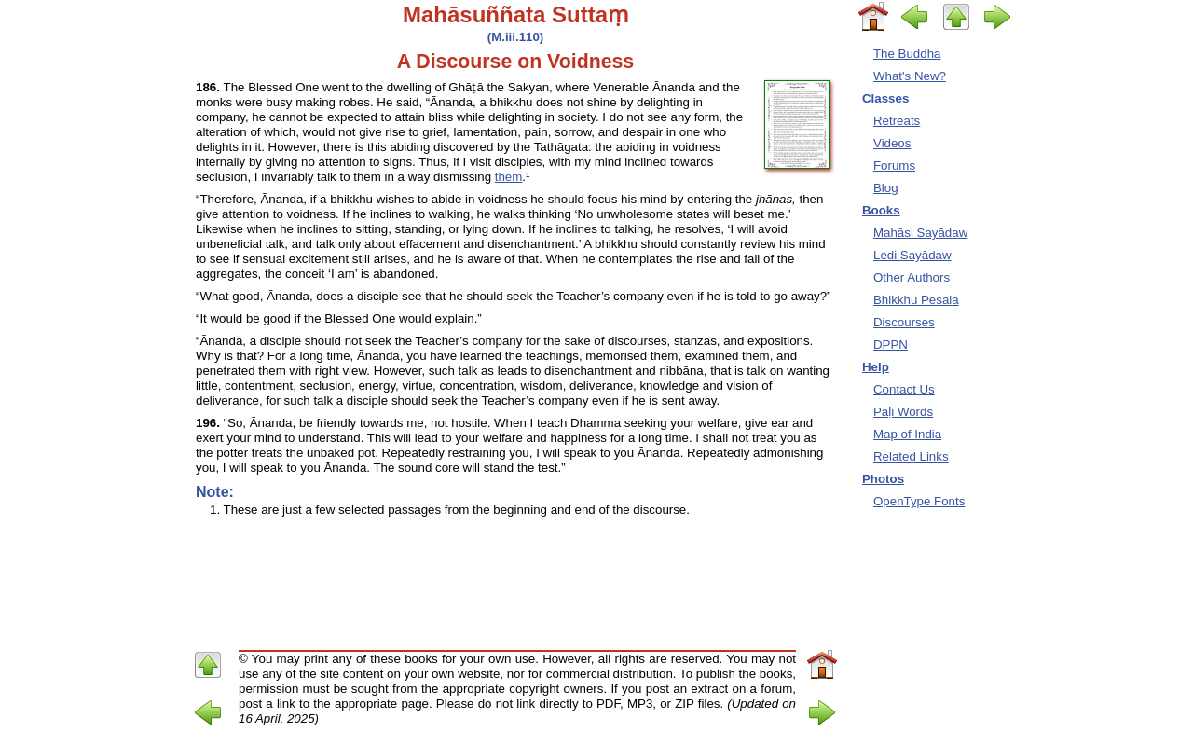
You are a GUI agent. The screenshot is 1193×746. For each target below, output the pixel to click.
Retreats (896, 121)
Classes (885, 98)
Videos (892, 143)
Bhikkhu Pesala (916, 300)
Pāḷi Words (903, 412)
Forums (894, 166)
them (509, 177)
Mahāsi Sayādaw (920, 233)
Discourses (904, 322)
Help (875, 367)
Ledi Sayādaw (912, 255)
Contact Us (904, 389)
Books (881, 210)
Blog (885, 188)
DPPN (890, 345)
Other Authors (911, 277)
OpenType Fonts (919, 501)
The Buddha (906, 54)
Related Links (911, 456)
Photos (883, 479)
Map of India (907, 434)
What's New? (909, 76)
